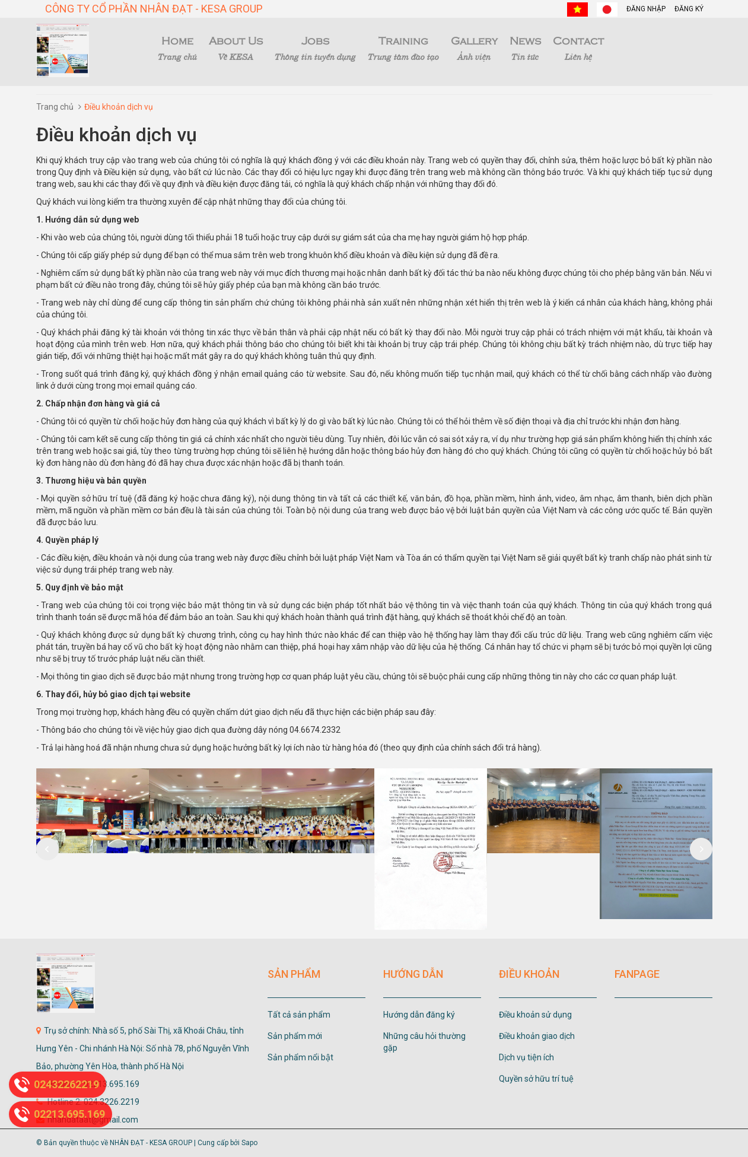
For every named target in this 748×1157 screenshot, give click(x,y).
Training (403, 48)
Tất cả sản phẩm (299, 1014)
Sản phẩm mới (295, 1036)
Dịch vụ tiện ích (526, 1057)
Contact (578, 48)
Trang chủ (55, 107)
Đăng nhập (646, 9)
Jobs (315, 48)
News (525, 48)
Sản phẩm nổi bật (300, 1057)
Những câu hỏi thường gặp (424, 1042)
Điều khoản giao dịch (537, 1036)
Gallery (474, 48)
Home (177, 48)
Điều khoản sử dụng (535, 1014)
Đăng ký (689, 9)
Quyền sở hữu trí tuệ (536, 1078)
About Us (236, 48)
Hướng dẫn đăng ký (419, 1014)
